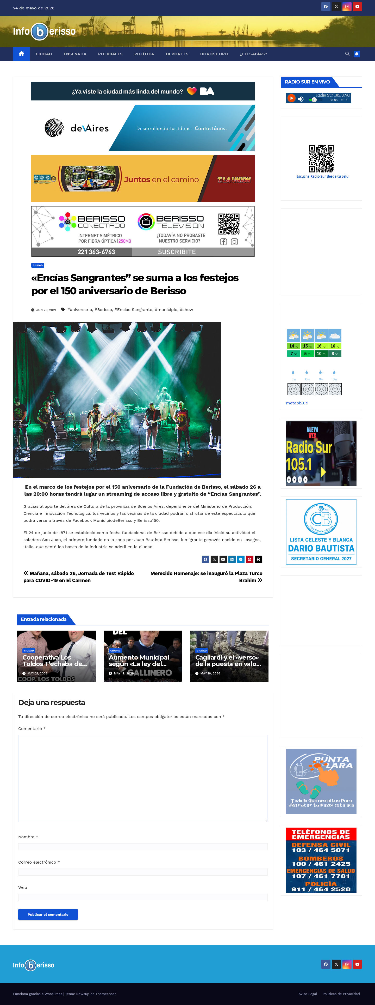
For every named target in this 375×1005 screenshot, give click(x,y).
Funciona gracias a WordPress (38, 994)
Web (22, 887)
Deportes (177, 54)
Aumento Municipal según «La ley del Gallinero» (139, 664)
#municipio (166, 309)
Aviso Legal (308, 994)
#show (186, 309)
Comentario (32, 728)
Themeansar (106, 994)
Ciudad (44, 54)
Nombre (28, 836)
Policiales (110, 54)
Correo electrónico (39, 862)
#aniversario (79, 309)
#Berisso (103, 309)
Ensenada (75, 54)
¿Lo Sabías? (253, 54)
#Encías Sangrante (133, 309)
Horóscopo (214, 54)
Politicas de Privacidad (341, 994)
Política (144, 54)
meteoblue (297, 402)
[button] (347, 53)
